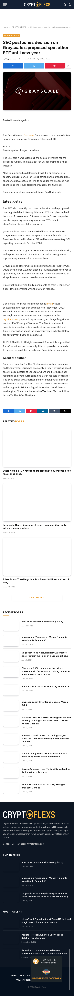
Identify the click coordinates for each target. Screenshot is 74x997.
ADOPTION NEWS (11, 36)
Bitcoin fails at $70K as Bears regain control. (45, 686)
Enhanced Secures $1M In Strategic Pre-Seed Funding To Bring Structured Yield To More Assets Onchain (46, 720)
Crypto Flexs (10, 59)
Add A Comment (36, 598)
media (49, 303)
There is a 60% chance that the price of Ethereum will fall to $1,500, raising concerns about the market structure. (45, 671)
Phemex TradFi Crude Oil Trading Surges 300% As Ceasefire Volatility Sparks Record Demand (45, 738)
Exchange (29, 135)
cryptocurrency (11, 319)
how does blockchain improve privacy (42, 621)
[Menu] (5, 4)
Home (14, 976)
